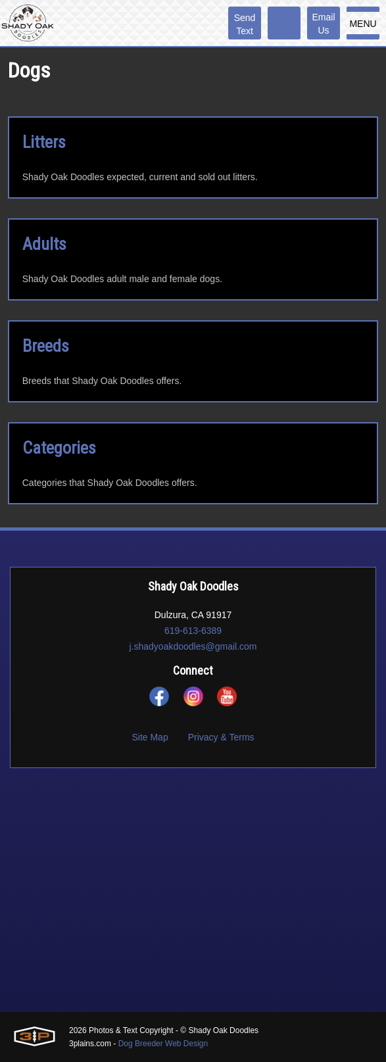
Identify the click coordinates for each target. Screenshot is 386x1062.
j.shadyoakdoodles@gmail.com (193, 646)
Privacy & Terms (221, 737)
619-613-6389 (193, 630)
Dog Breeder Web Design (163, 1043)
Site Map (150, 737)
